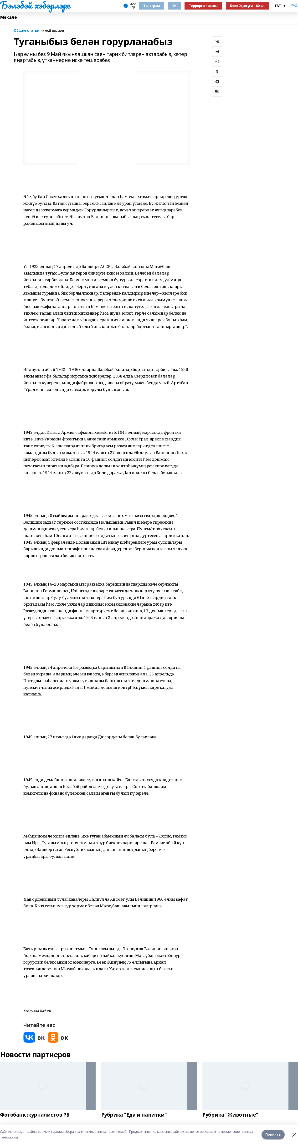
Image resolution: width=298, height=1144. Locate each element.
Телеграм (151, 5)
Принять (273, 1134)
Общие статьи (26, 31)
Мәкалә (8, 17)
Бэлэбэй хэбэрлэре (35, 5)
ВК (174, 5)
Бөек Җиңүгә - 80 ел (247, 5)
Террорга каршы (203, 5)
